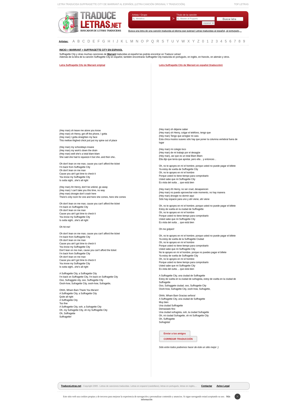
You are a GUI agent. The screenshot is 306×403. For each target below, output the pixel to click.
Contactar (206, 386)
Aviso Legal (223, 386)
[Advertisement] (92, 98)
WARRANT (75, 50)
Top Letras (241, 4)
